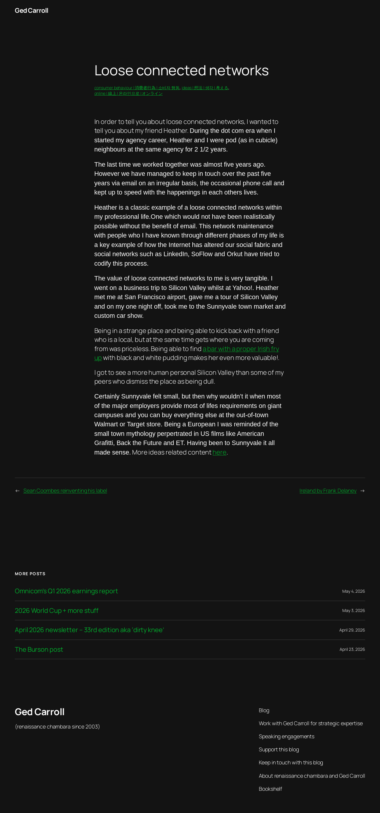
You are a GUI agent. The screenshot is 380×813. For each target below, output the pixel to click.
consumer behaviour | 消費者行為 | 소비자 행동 (137, 87)
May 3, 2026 (353, 610)
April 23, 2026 (352, 649)
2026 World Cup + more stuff (57, 610)
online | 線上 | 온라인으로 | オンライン (128, 93)
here (220, 452)
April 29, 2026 (352, 630)
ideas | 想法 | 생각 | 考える (205, 87)
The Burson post (39, 649)
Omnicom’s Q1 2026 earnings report (66, 590)
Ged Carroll (31, 10)
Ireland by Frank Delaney (328, 490)
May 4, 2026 (353, 591)
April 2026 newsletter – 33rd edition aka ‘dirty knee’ (89, 629)
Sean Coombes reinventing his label (65, 490)
